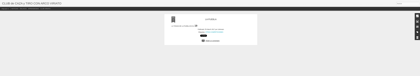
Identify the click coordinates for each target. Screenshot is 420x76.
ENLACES (23, 9)
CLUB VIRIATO (45, 9)
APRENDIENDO (33, 9)
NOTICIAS (14, 9)
